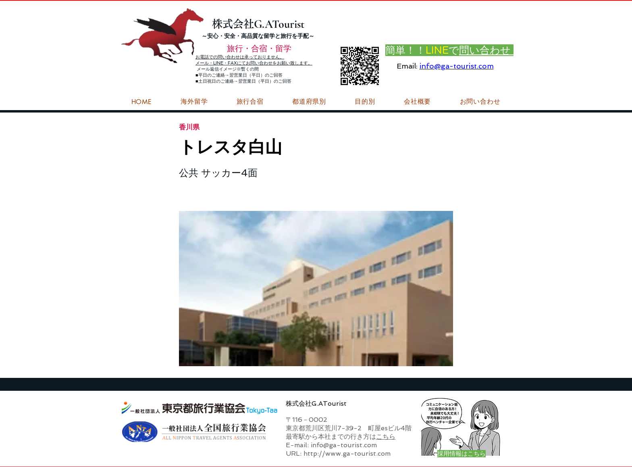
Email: (407, 66)
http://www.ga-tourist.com (347, 453)
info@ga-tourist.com (457, 66)
